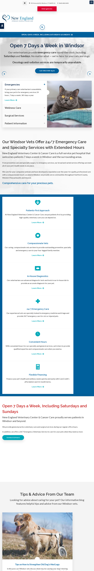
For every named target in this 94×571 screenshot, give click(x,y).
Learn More (10, 93)
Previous (4, 66)
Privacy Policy (77, 543)
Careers (65, 543)
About (21, 543)
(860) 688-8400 (64, 3)
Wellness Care (53, 543)
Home (13, 543)
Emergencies (47, 9)
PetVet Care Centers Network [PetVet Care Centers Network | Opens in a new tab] (50, 568)
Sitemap (58, 557)
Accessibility (43, 557)
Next (89, 66)
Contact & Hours (14, 333)
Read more (22, 463)
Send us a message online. (76, 520)
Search (51, 557)
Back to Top (66, 557)
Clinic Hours (48, 554)
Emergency (40, 543)
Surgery (29, 543)
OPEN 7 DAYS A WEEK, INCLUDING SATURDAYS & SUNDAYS (45, 27)
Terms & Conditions (30, 557)
